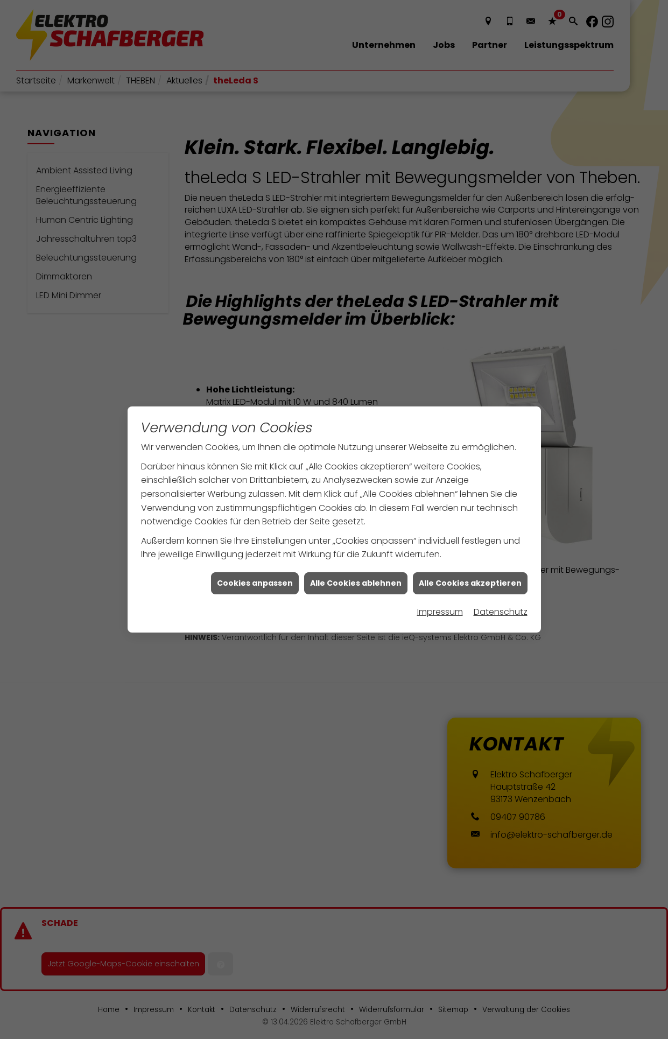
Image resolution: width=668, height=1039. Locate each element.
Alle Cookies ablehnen (356, 564)
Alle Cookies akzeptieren (470, 564)
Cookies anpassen (255, 564)
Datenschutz (501, 594)
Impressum (440, 594)
